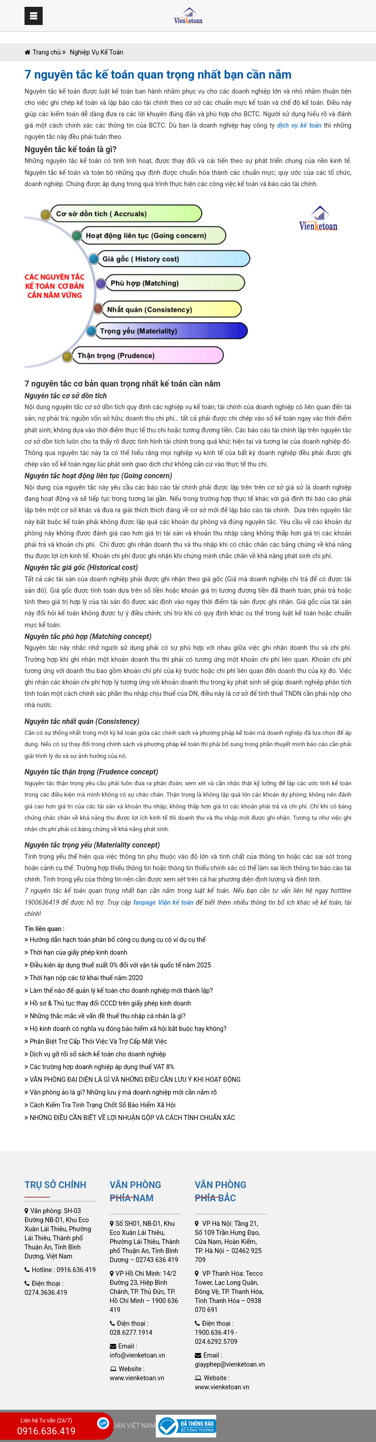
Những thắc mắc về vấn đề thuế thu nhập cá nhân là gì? (105, 1016)
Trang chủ (47, 52)
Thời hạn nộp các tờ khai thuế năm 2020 (84, 977)
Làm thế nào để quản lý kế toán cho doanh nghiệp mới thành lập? (119, 990)
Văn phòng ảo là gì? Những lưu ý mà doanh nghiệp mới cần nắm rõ (121, 1092)
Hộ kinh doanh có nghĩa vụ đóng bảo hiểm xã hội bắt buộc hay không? (126, 1028)
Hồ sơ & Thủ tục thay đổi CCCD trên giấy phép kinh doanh (108, 1003)
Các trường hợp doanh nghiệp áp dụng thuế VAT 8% (99, 1066)
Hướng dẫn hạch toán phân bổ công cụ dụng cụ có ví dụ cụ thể (115, 939)
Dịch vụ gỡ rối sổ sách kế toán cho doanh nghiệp (95, 1054)
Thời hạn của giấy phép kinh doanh (76, 952)
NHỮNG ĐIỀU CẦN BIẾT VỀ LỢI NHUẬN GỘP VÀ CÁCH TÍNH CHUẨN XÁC (130, 1117)
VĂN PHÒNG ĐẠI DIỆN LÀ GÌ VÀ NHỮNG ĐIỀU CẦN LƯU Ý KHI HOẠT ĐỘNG (133, 1079)
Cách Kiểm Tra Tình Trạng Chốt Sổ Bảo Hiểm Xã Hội (100, 1105)
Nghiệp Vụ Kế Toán (95, 52)
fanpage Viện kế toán (163, 902)
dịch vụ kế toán (299, 125)
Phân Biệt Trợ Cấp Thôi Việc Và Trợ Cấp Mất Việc (96, 1041)
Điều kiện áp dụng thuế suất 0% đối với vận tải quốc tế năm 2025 (118, 965)
